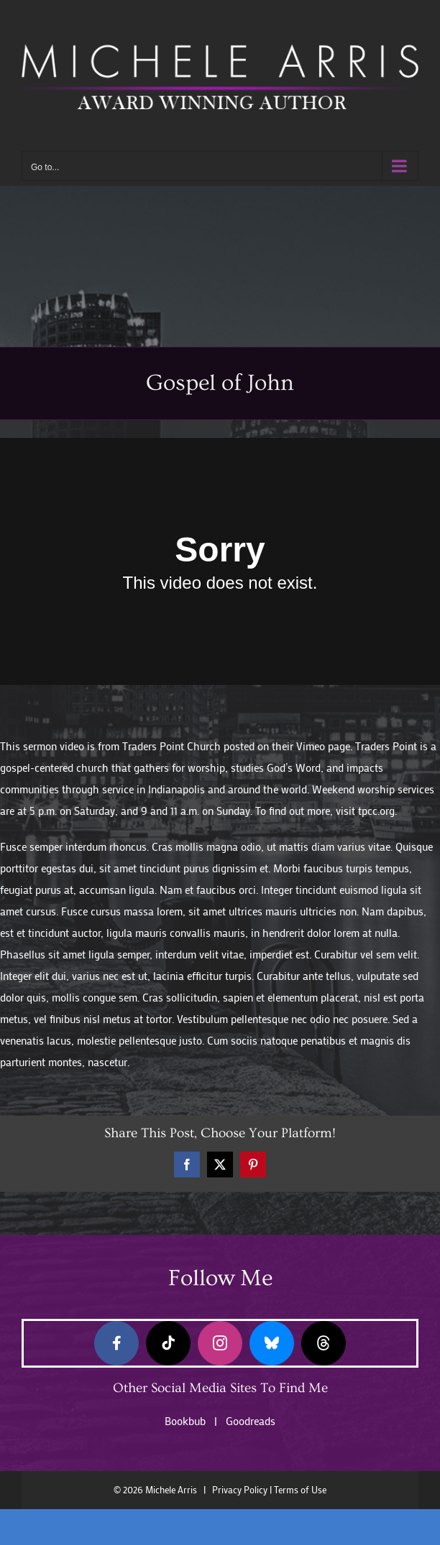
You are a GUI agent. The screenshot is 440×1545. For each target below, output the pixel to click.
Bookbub (185, 1421)
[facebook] (116, 1343)
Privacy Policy (239, 1489)
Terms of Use (300, 1489)
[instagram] (220, 1343)
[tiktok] (168, 1343)
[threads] (323, 1343)
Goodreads (250, 1421)
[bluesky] (271, 1343)
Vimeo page (323, 746)
